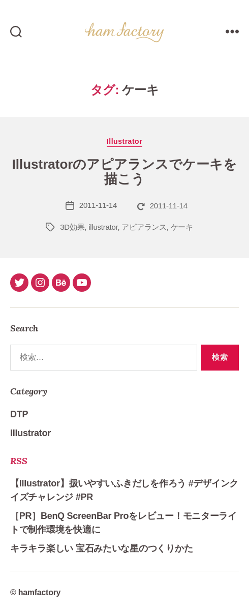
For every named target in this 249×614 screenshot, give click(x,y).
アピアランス (143, 227)
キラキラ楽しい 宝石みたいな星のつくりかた (101, 548)
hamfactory (39, 592)
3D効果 (72, 227)
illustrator (102, 227)
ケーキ (182, 227)
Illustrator (124, 141)
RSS (18, 461)
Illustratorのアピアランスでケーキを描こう (124, 172)
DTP (19, 414)
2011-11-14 (98, 205)
